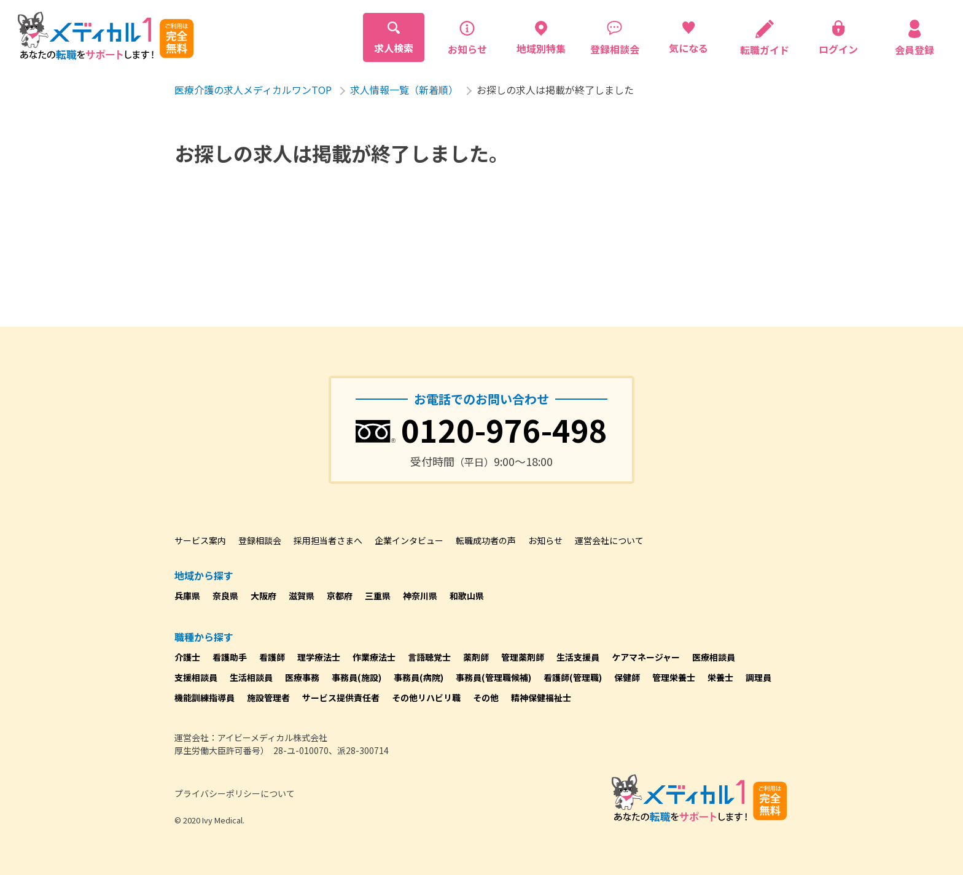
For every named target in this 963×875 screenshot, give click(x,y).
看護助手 (229, 657)
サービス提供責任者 (341, 697)
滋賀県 (301, 595)
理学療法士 (318, 657)
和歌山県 (467, 595)
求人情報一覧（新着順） (404, 89)
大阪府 (263, 595)
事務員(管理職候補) (493, 677)
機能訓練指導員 (204, 697)
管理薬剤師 (522, 657)
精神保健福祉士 (541, 697)
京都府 (340, 595)
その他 (486, 697)
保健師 (627, 677)
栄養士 (720, 677)
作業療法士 (374, 657)
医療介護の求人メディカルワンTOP (253, 89)
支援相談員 (195, 677)
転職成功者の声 (486, 540)
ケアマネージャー (646, 657)
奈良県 (225, 595)
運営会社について (609, 540)
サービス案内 (200, 540)
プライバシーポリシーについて (234, 793)
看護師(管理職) (573, 677)
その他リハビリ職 (426, 697)
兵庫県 (187, 595)
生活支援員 (577, 657)
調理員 (758, 677)
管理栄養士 (673, 677)
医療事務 (302, 677)
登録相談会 (259, 540)
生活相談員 (251, 677)
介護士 (187, 657)
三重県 (378, 595)
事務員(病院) (418, 677)
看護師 (272, 657)
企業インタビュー (409, 540)
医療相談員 (713, 657)
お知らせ (545, 540)
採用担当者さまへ (328, 540)
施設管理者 (268, 697)
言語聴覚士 (429, 657)
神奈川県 (420, 595)
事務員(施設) (356, 677)
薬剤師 (476, 657)
